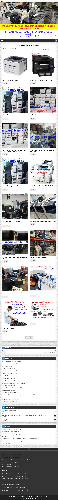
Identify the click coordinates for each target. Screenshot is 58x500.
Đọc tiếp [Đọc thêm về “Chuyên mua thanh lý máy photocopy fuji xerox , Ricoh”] (33, 224)
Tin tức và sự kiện (6, 443)
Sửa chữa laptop (6, 375)
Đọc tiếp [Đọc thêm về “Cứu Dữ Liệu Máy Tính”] (33, 296)
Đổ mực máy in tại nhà (8, 368)
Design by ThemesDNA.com (29, 498)
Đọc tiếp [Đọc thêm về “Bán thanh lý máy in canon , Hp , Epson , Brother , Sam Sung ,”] (5, 118)
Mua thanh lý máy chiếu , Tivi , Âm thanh (11, 387)
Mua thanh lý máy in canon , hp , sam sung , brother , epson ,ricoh (17, 441)
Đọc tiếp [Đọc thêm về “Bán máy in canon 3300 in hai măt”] (5, 83)
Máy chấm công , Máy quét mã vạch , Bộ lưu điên (13, 383)
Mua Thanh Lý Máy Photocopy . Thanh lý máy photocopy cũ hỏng (17, 394)
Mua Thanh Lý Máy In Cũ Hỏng (9, 392)
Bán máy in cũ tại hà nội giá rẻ (9, 363)
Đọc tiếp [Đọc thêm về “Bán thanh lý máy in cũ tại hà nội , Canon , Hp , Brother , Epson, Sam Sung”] (33, 118)
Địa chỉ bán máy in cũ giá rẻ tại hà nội (10, 431)
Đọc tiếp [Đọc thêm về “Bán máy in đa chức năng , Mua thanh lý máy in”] (33, 83)
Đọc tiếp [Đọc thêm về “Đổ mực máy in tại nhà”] (33, 324)
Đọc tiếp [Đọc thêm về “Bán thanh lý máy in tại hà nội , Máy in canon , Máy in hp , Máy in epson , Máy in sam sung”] (5, 189)
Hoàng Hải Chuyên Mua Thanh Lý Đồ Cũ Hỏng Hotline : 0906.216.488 (29, 33)
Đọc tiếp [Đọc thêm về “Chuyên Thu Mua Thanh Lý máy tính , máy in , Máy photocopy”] (5, 296)
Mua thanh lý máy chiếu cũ (9, 370)
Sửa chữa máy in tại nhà (8, 378)
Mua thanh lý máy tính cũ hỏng (9, 397)
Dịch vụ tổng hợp (6, 366)
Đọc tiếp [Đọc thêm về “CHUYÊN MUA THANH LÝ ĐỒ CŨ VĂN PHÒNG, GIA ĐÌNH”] (33, 189)
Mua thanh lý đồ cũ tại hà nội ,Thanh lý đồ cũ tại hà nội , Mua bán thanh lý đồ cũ (20, 438)
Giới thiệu (4, 436)
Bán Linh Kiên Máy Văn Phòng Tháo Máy (11, 361)
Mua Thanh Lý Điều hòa (7, 385)
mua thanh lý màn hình (29, 45)
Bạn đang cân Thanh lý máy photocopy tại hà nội (13, 487)
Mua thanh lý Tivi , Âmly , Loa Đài (10, 399)
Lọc (4, 352)
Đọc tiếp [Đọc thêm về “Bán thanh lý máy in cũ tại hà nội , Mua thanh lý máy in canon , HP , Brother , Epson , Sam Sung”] (5, 154)
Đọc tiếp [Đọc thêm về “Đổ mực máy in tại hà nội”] (5, 331)
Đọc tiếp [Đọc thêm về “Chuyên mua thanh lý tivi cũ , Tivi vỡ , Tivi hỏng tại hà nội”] (5, 261)
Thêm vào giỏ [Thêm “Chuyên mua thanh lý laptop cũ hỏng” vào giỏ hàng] (6, 226)
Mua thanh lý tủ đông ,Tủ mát (9, 401)
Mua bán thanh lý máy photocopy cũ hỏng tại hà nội (14, 473)
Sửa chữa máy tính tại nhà (9, 380)
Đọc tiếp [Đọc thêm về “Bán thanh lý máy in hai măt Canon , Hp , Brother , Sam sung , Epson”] (33, 154)
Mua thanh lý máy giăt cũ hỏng (9, 390)
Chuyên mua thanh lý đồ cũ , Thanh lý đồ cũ (12, 429)
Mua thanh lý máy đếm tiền (9, 373)
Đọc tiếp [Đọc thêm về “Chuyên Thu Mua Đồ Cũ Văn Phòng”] (33, 260)
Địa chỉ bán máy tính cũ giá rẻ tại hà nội (11, 434)
